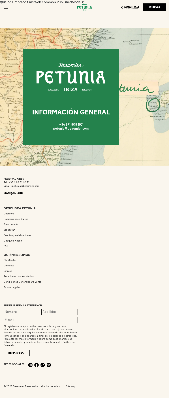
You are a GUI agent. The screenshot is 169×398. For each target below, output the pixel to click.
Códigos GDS (13, 193)
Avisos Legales (12, 287)
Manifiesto (10, 260)
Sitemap (70, 386)
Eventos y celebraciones (17, 235)
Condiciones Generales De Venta (22, 281)
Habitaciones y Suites (16, 219)
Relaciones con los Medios (19, 276)
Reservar (154, 7)
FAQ (6, 246)
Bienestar (9, 229)
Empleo (8, 271)
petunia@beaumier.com (71, 129)
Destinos (9, 213)
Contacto (9, 265)
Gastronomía (11, 224)
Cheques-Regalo (13, 240)
